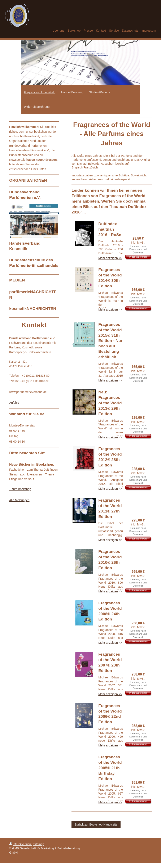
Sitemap (38, 844)
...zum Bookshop (20, 489)
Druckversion (20, 844)
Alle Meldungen (19, 500)
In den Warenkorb (138, 257)
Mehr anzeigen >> (110, 258)
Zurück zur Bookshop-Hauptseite (96, 824)
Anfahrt (14, 402)
